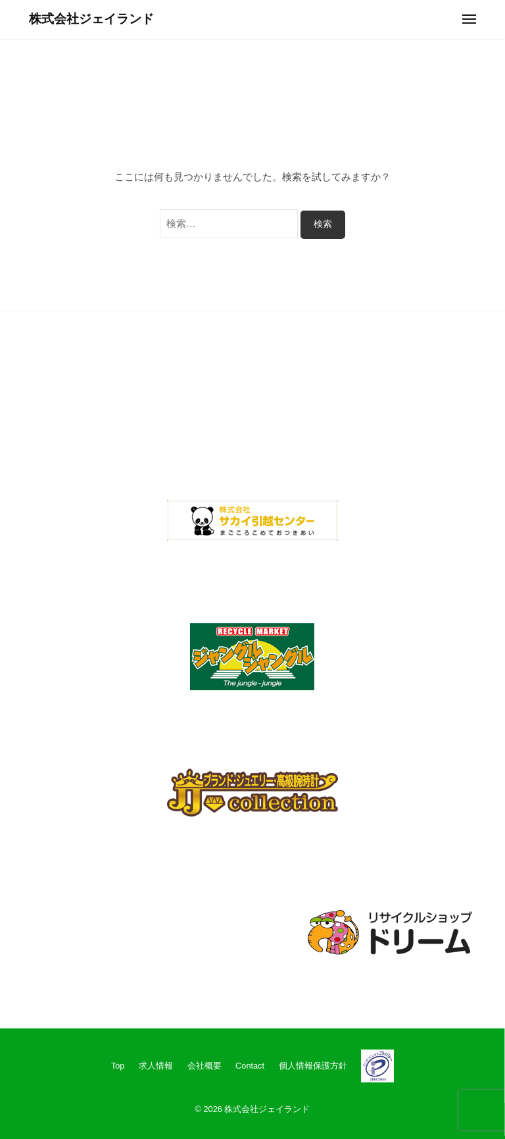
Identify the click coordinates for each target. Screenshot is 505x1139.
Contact (249, 1066)
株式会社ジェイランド (91, 19)
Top (118, 1066)
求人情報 (156, 1066)
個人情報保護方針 (313, 1066)
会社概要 (204, 1066)
